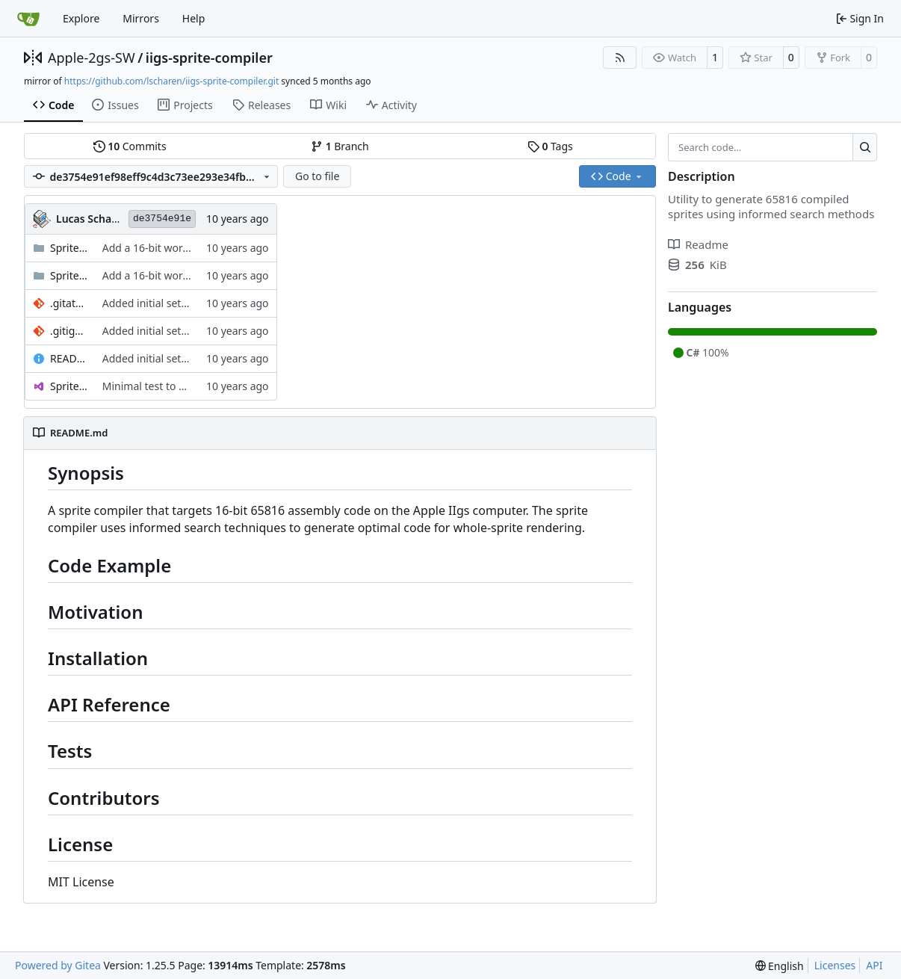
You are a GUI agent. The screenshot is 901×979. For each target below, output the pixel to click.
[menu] (779, 966)
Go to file (317, 176)
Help (193, 18)
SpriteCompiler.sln (68, 386)
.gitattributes (68, 303)
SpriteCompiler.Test (68, 275)
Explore (81, 18)
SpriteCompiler (68, 248)
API (874, 965)
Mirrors (141, 18)
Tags (550, 146)
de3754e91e (162, 218)
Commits (130, 146)
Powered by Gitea (58, 965)
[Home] (28, 18)
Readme (698, 244)
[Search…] (864, 147)
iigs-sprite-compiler (209, 57)
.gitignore (68, 331)
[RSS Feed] (620, 57)
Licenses (835, 965)
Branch (340, 146)
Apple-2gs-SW (91, 57)
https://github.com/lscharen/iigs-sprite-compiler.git (171, 81)
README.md (68, 358)
